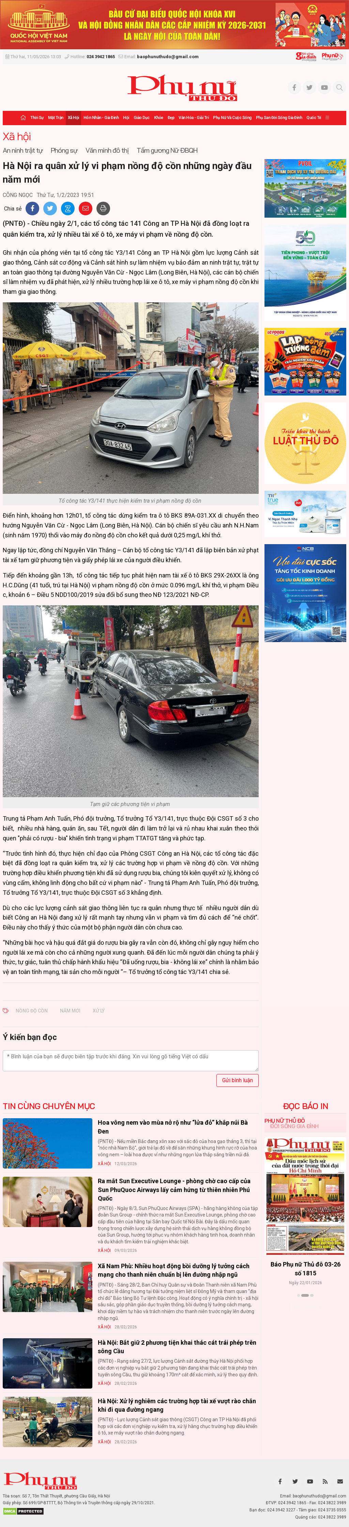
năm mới (70, 1010)
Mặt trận (55, 117)
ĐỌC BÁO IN (305, 1106)
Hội (126, 117)
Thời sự (37, 117)
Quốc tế (313, 117)
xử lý (99, 1010)
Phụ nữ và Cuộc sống (232, 117)
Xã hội (73, 117)
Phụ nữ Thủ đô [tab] (284, 1120)
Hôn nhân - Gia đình (101, 117)
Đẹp (171, 117)
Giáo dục (142, 117)
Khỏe (158, 117)
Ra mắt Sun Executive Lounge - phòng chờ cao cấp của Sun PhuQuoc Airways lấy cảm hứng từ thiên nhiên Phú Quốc (174, 1189)
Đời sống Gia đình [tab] (294, 1126)
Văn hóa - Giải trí (194, 117)
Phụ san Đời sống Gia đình (279, 117)
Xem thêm (305, 1307)
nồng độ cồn (32, 1010)
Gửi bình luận (237, 1080)
